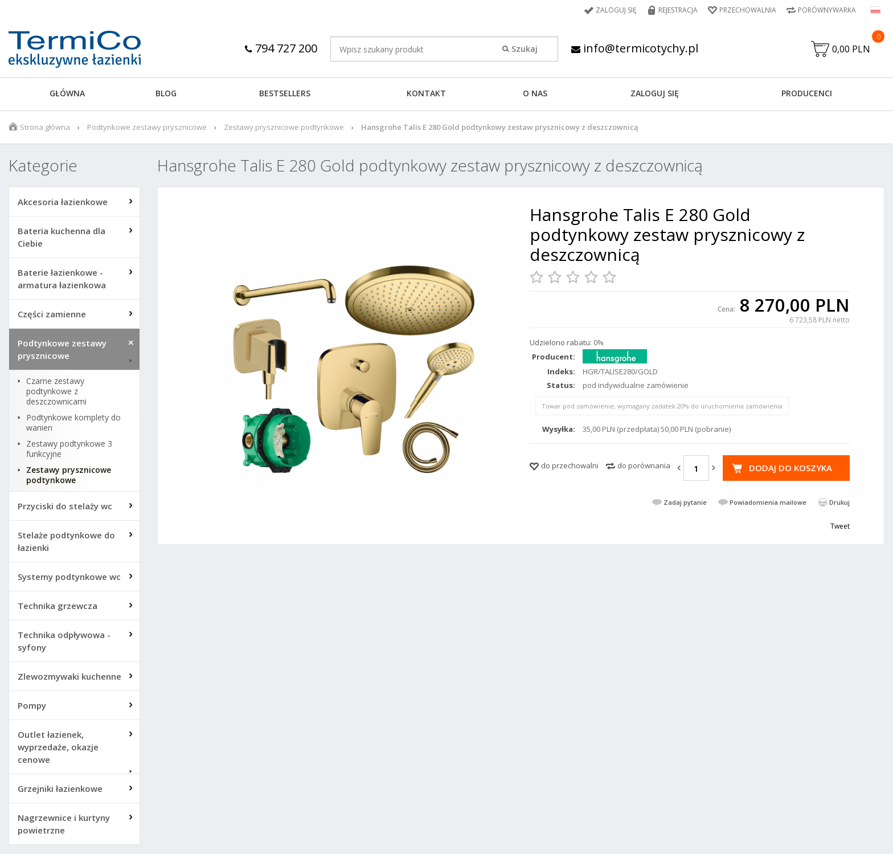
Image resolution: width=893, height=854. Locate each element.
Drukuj (839, 502)
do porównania (643, 465)
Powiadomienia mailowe (768, 502)
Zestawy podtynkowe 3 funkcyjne (69, 449)
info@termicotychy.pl (634, 48)
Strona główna (45, 127)
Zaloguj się (616, 10)
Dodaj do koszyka (790, 467)
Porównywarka (827, 10)
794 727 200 (281, 48)
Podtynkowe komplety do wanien (73, 422)
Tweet (840, 526)
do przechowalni (570, 465)
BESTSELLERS (284, 93)
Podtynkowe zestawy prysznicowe (147, 127)
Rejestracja (678, 10)
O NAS (535, 93)
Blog (166, 93)
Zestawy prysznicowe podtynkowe (284, 127)
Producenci (806, 93)
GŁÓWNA (67, 93)
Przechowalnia (747, 10)
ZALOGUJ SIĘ (654, 93)
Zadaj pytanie (685, 502)
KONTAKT (426, 93)
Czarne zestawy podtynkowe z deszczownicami (56, 391)
